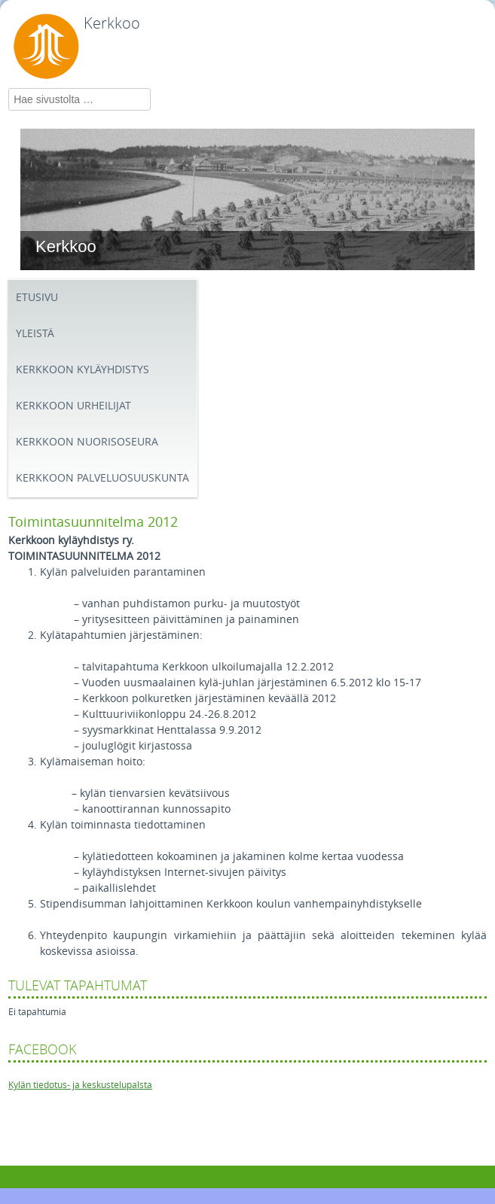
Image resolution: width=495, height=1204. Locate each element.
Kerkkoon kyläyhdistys (82, 369)
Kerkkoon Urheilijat (73, 406)
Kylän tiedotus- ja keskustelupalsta (80, 1085)
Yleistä (35, 333)
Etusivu (37, 297)
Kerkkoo (112, 23)
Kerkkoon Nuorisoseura (87, 442)
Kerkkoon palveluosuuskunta (102, 478)
